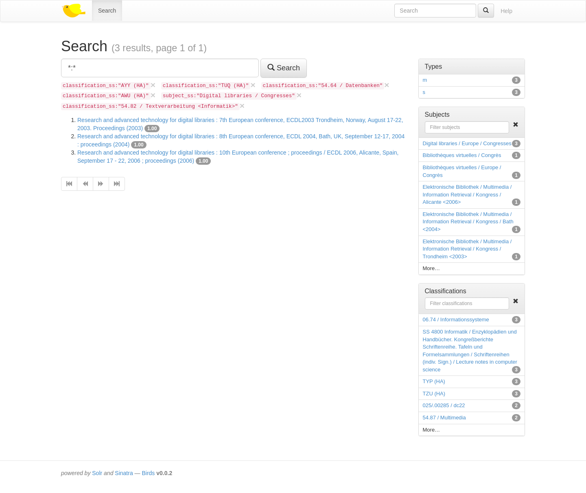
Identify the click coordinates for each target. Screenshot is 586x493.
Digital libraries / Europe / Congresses (467, 143)
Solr (97, 473)
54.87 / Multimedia (444, 417)
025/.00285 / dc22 (444, 405)
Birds (148, 473)
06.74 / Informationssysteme (456, 319)
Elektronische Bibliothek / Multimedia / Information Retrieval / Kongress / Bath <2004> (468, 221)
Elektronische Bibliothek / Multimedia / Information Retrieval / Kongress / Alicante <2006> (467, 194)
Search (107, 10)
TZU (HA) (434, 393)
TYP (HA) (434, 381)
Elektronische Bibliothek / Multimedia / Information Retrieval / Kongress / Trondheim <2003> (467, 249)
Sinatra (124, 473)
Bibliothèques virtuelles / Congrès (462, 155)
